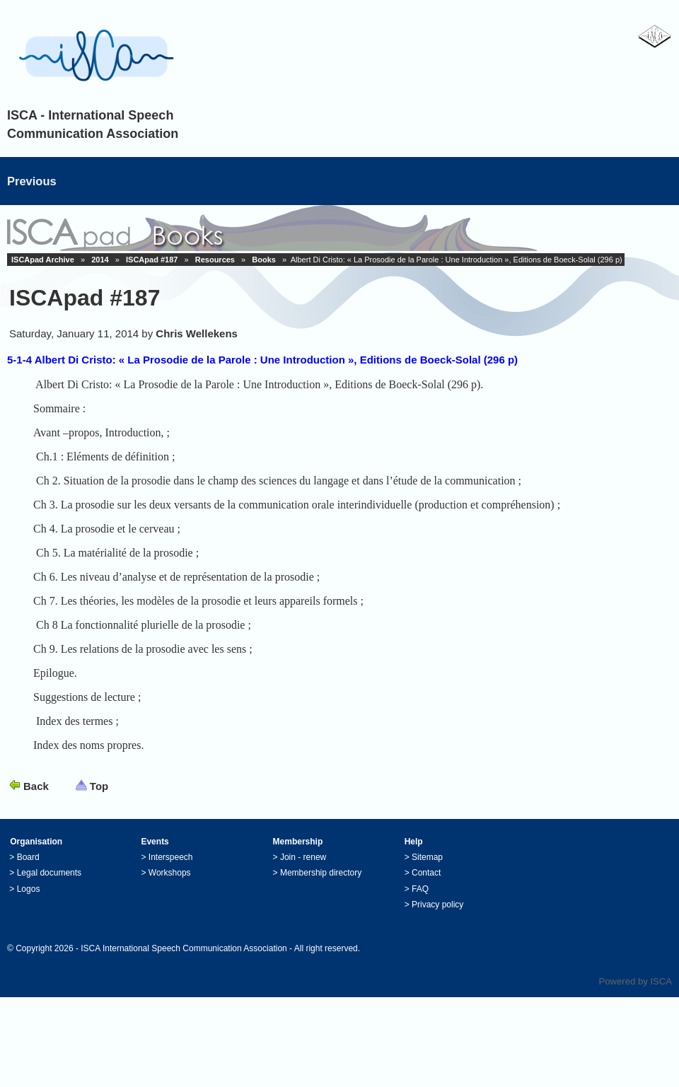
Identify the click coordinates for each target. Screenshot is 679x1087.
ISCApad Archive (42, 259)
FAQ (420, 900)
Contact (426, 884)
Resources (215, 259)
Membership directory (320, 884)
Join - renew (303, 868)
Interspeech (171, 868)
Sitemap (427, 868)
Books (264, 259)
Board (28, 868)
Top (99, 797)
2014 (99, 259)
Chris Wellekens (197, 333)
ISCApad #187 (152, 259)
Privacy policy (437, 916)
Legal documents (49, 884)
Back (36, 797)
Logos (28, 900)
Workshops (170, 884)
